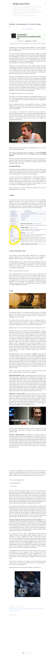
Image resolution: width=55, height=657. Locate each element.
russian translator (36, 608)
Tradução (41, 608)
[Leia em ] (27, 29)
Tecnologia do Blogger (27, 653)
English (22, 608)
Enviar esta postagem (19, 606)
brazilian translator (17, 608)
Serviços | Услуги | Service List (21, 15)
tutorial (19, 610)
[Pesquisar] (45, 3)
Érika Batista (21, 3)
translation (11, 610)
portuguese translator (28, 608)
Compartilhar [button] (11, 606)
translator (15, 610)
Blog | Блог (34, 15)
